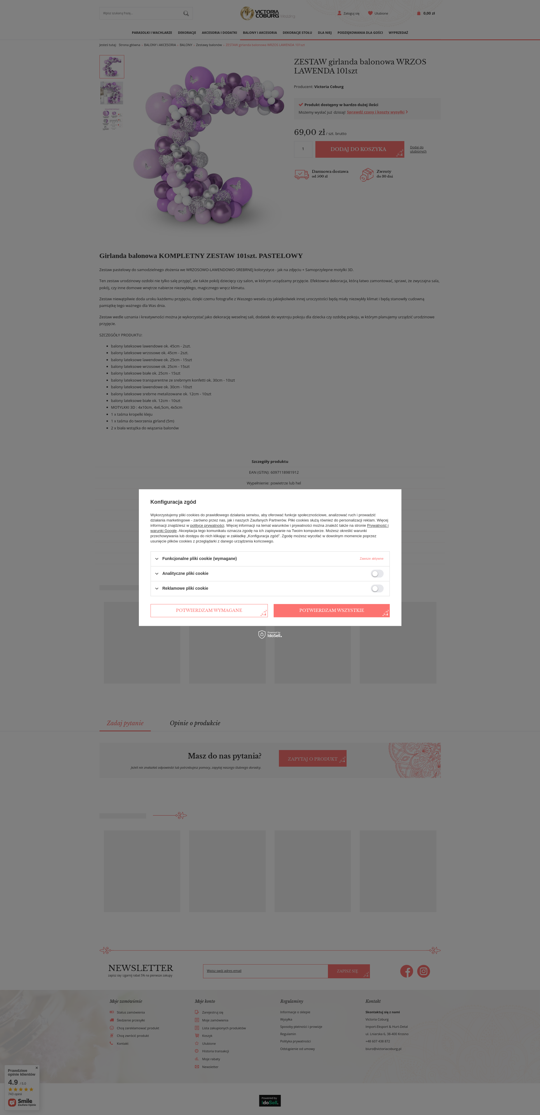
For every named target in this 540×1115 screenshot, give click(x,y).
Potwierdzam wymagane (209, 610)
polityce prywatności (207, 525)
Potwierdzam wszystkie (331, 610)
